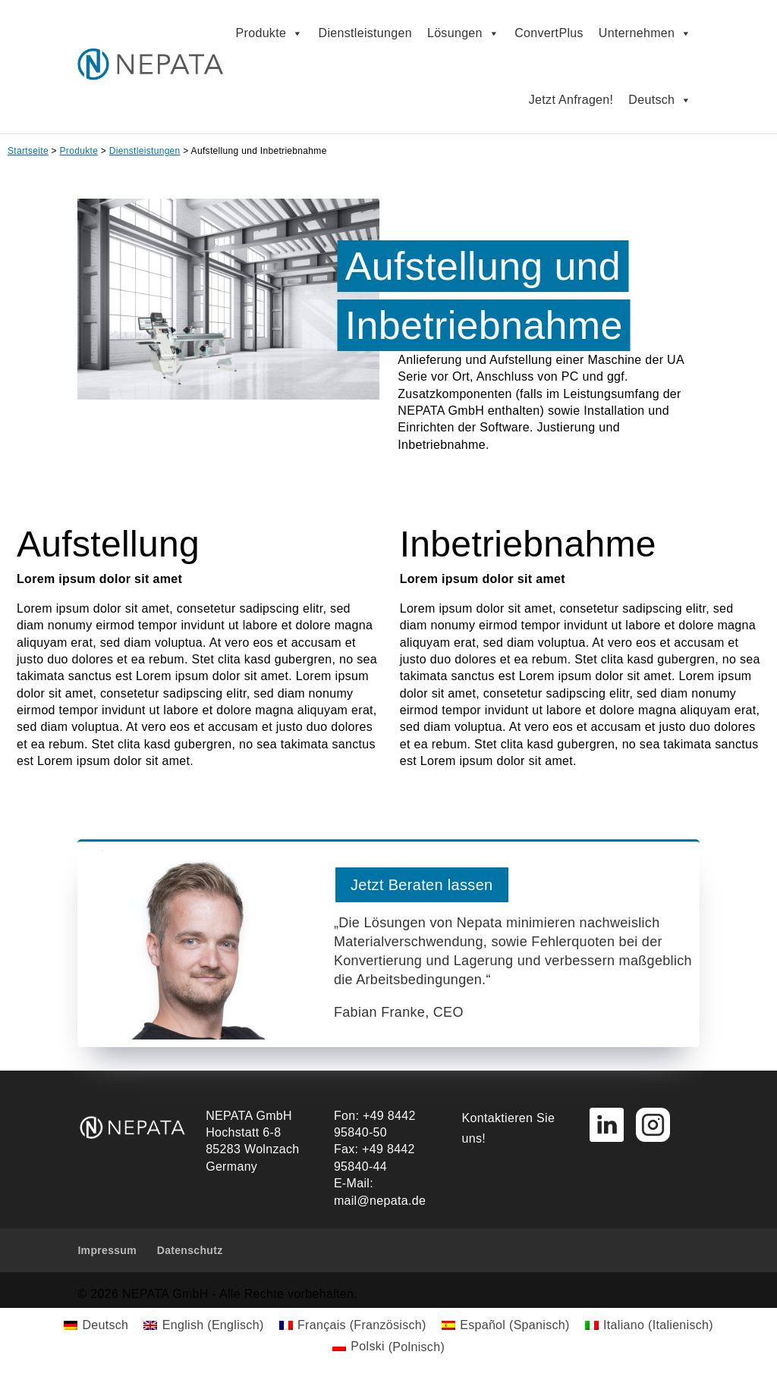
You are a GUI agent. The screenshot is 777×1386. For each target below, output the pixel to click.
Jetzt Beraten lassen (422, 884)
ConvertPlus (549, 33)
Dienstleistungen (365, 33)
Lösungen (463, 33)
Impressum (107, 1250)
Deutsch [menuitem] (105, 1325)
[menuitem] (96, 1325)
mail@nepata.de (380, 1200)
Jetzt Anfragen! (571, 99)
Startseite (28, 151)
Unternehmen (645, 33)
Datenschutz (190, 1250)
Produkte (270, 33)
